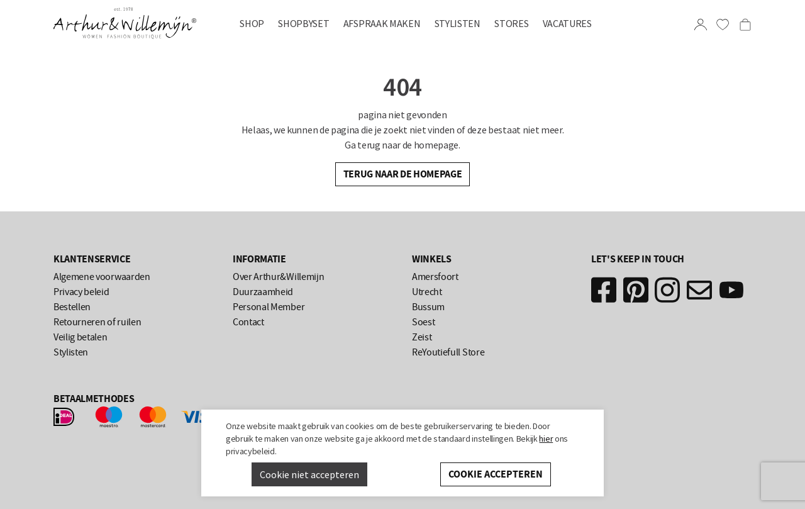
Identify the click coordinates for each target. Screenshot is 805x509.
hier (546, 438)
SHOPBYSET (303, 23)
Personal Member (268, 307)
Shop (252, 23)
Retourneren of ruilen (97, 322)
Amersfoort (435, 277)
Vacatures (567, 23)
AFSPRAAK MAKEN (382, 23)
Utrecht (427, 292)
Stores (511, 23)
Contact (248, 322)
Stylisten (457, 23)
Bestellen (72, 307)
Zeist (421, 337)
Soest (423, 322)
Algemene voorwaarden (101, 277)
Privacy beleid (81, 292)
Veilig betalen (80, 337)
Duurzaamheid (263, 292)
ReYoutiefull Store (448, 352)
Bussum (428, 307)
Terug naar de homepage (402, 174)
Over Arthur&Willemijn (278, 277)
